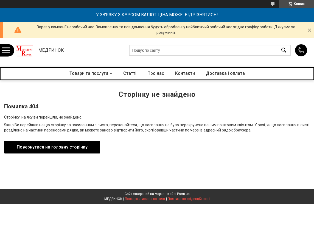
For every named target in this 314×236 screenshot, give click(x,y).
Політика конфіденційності (189, 199)
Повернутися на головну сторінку (52, 147)
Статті (129, 73)
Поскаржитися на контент (145, 199)
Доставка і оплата (225, 73)
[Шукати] (283, 50)
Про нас (155, 73)
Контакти (185, 73)
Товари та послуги (88, 73)
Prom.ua (183, 194)
